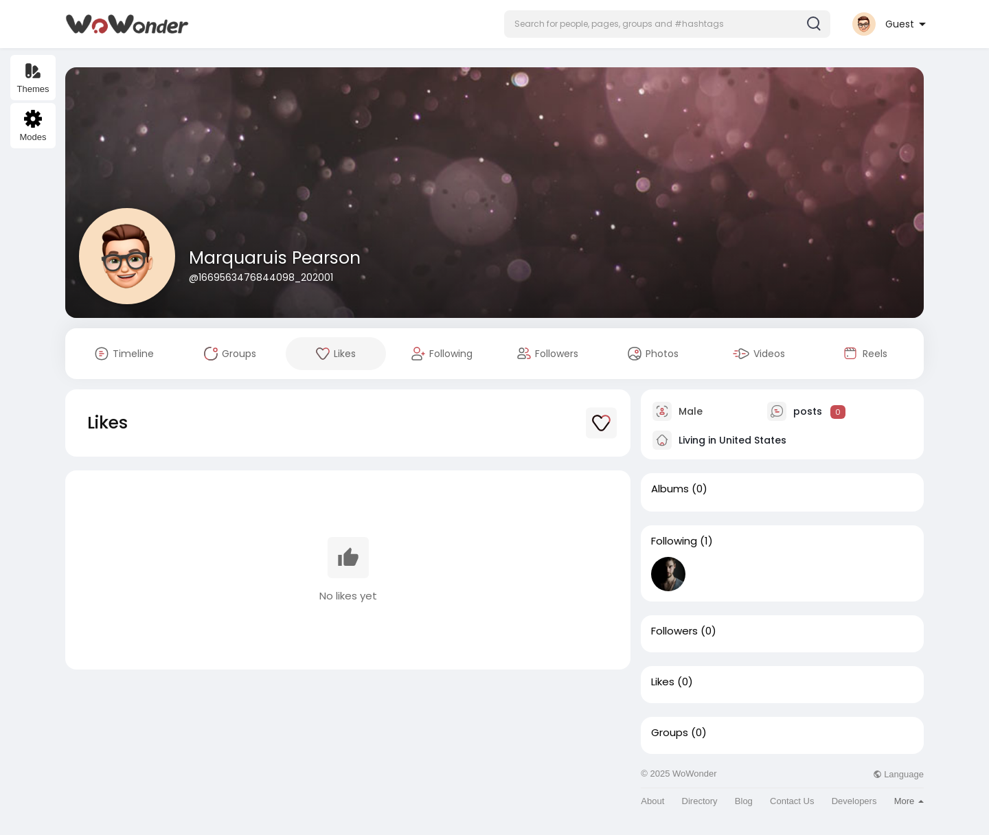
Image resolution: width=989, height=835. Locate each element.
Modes (32, 126)
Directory (700, 801)
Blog (744, 801)
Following (674, 541)
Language (898, 774)
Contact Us (792, 801)
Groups (669, 732)
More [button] (909, 801)
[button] (667, 24)
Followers (674, 631)
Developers (854, 801)
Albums (670, 488)
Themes (33, 78)
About (652, 801)
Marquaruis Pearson (275, 258)
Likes (662, 681)
